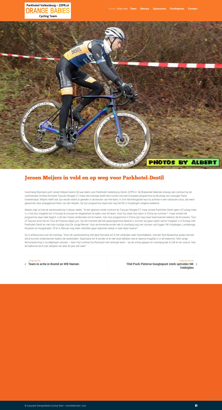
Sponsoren (159, 8)
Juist (83, 405)
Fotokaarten (177, 8)
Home (113, 8)
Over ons (123, 8)
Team (133, 8)
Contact (192, 8)
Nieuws (144, 8)
